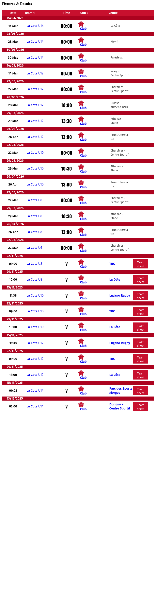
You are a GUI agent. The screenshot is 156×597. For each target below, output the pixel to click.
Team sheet (140, 264)
